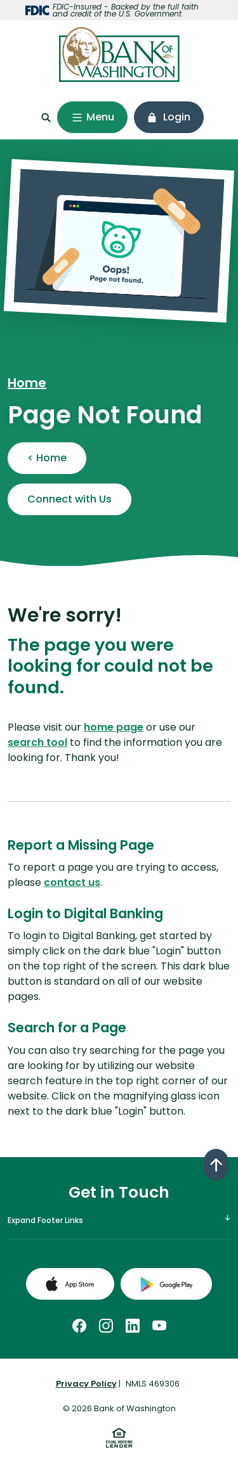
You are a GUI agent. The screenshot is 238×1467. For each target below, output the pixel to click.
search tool (37, 742)
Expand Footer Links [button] (45, 1220)
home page (113, 727)
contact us (72, 882)
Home (27, 383)
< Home (47, 458)
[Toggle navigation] (92, 117)
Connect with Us (69, 499)
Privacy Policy (86, 1384)
